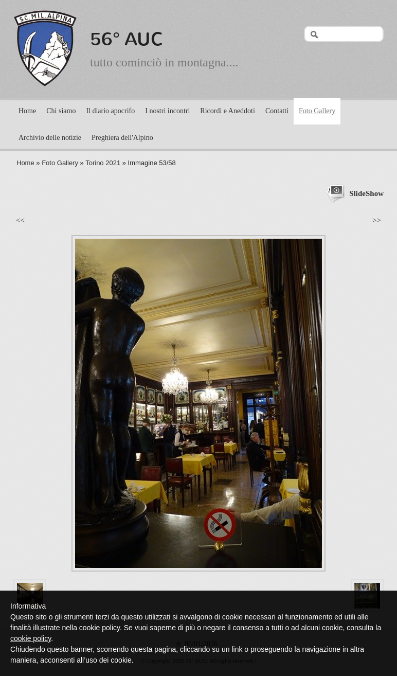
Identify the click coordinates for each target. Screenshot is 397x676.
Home (27, 111)
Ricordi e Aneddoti (227, 111)
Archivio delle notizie (50, 137)
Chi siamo (61, 111)
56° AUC (127, 39)
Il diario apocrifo (110, 111)
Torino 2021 (102, 163)
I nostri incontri (167, 111)
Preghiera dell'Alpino (122, 137)
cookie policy (30, 638)
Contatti (276, 111)
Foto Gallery (317, 111)
